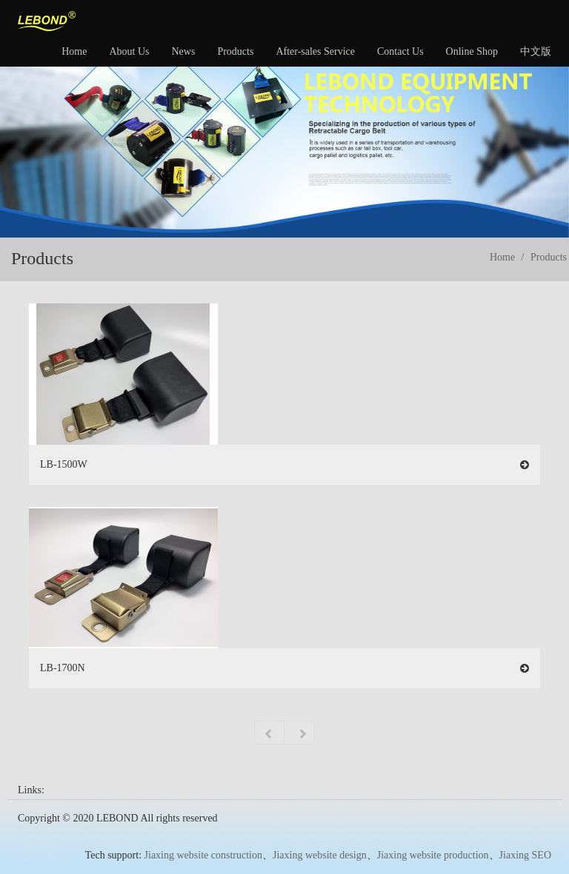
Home (74, 51)
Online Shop (472, 51)
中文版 (535, 51)
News (183, 51)
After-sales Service (315, 51)
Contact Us (400, 51)
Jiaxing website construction (203, 855)
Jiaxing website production (433, 855)
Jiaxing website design (320, 855)
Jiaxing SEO (525, 855)
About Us (129, 51)
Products (235, 51)
